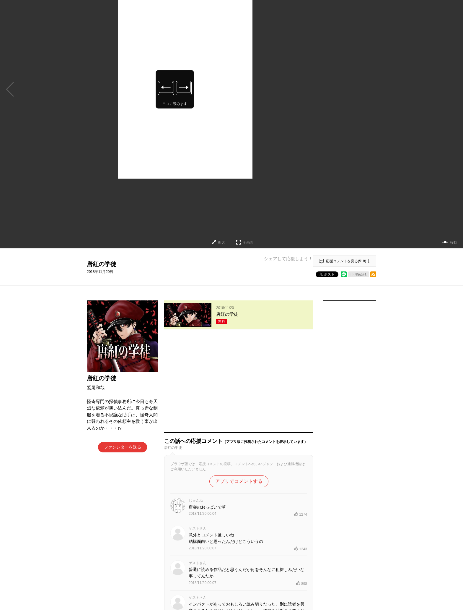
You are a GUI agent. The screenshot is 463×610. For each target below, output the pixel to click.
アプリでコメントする (239, 390)
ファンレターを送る (122, 447)
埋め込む (361, 274)
